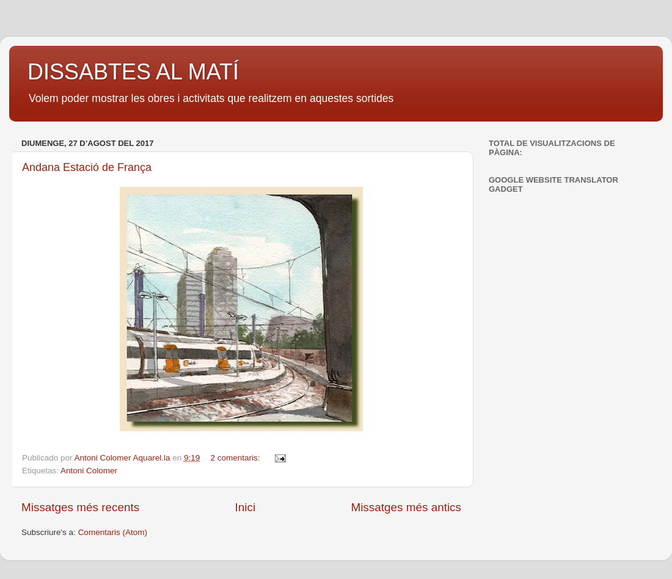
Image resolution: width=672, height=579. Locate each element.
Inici (245, 507)
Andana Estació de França (87, 167)
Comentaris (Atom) (112, 532)
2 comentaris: (237, 457)
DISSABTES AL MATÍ (133, 71)
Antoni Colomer (88, 470)
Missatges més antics (406, 507)
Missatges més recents (80, 507)
